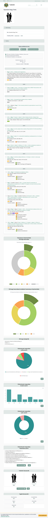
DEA (8, 91)
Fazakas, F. (20, 209)
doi (8, 109)
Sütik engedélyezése (42, 515)
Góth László (14, 483)
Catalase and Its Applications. (20, 71)
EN (42, 1)
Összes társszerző (21, 488)
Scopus (17, 213)
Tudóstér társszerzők (14, 49)
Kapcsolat (9, 0)
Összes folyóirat (21, 465)
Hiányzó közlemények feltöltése (12, 55)
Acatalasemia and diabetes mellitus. (21, 172)
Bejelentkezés (37, 1)
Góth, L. (12, 71)
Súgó (5, 0)
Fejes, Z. (12, 195)
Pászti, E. (12, 145)
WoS (13, 213)
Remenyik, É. (29, 195)
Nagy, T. (8, 71)
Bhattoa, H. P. (21, 145)
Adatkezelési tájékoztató (5, 516)
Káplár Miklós (34, 483)
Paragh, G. (16, 117)
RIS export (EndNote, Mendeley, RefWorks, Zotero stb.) (16, 54)
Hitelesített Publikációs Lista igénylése (13, 56)
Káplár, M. (9, 87)
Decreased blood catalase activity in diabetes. (23, 99)
